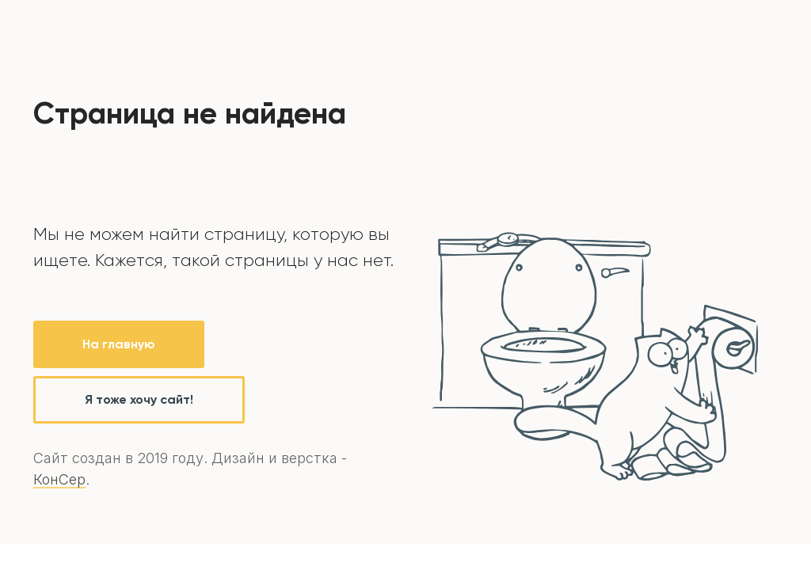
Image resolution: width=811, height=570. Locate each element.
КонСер (59, 479)
